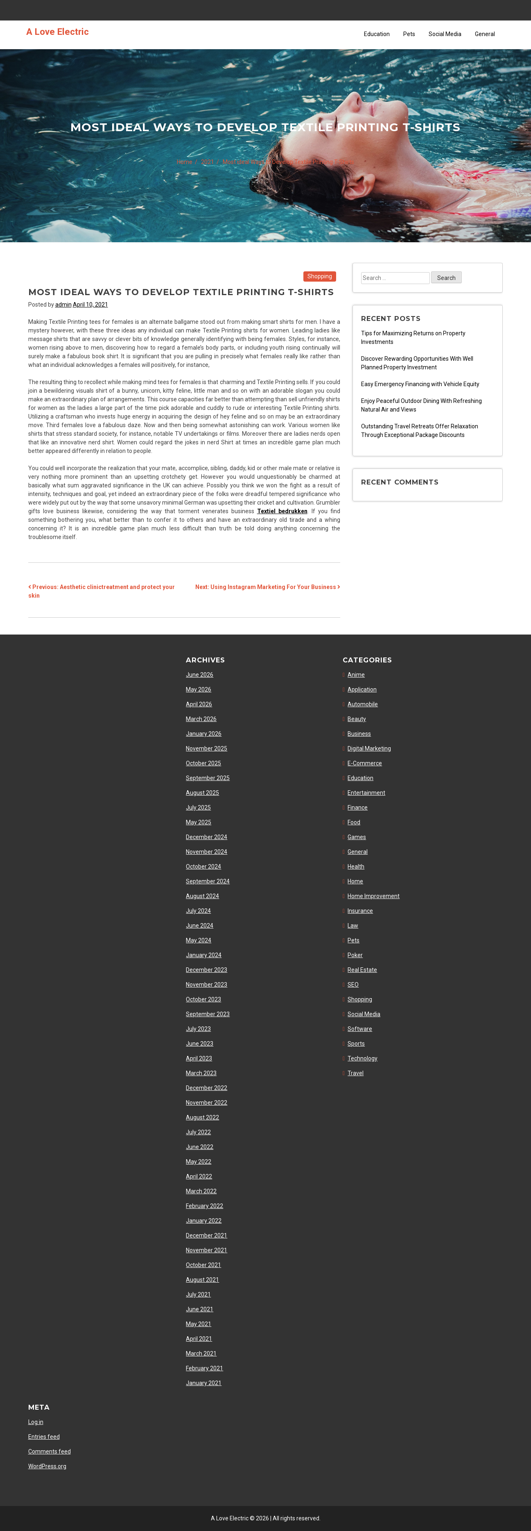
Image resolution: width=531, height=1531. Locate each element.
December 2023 (206, 970)
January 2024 (203, 955)
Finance (358, 807)
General (485, 34)
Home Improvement (374, 896)
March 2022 (201, 1191)
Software (360, 1029)
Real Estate (362, 970)
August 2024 (202, 896)
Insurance (360, 911)
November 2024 (206, 852)
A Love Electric (57, 31)
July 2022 (198, 1132)
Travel (356, 1073)
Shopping (319, 276)
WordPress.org (47, 1466)
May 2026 (198, 689)
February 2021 (204, 1368)
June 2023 (199, 1043)
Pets (409, 34)
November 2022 (206, 1102)
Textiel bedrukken (282, 511)
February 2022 (204, 1206)
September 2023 (208, 1014)
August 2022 (202, 1117)
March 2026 (201, 719)
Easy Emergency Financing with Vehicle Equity (420, 384)
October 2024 (203, 866)
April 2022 (199, 1176)
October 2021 (203, 1265)
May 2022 (198, 1161)
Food (354, 822)
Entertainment (366, 792)
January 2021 (203, 1383)
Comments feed (49, 1451)
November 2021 (206, 1250)
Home (355, 881)
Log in (35, 1422)
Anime (356, 674)
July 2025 (198, 807)
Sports (356, 1043)
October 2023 (203, 999)
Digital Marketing (369, 748)
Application (362, 689)
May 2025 (198, 822)
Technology (362, 1058)
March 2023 (201, 1073)
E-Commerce (365, 763)
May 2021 (198, 1324)
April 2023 (199, 1058)
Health (356, 866)
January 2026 (203, 733)
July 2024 (198, 911)
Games (357, 837)
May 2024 (198, 940)
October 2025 (203, 763)
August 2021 (202, 1279)
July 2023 (198, 1029)
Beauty (357, 719)
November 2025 (206, 748)
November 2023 (206, 984)
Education (377, 34)
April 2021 (199, 1338)
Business (359, 733)
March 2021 (201, 1353)
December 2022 (206, 1088)
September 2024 (208, 881)
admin (63, 304)
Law (353, 925)
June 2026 (199, 674)
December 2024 (206, 837)
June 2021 (199, 1309)
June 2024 (199, 925)
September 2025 (208, 778)
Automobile (363, 704)
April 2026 (199, 704)
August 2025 (202, 792)
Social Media (445, 34)
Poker (355, 955)
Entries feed (44, 1436)
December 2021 (206, 1235)
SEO (353, 984)
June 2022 (199, 1147)
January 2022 (203, 1220)
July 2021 (198, 1294)
